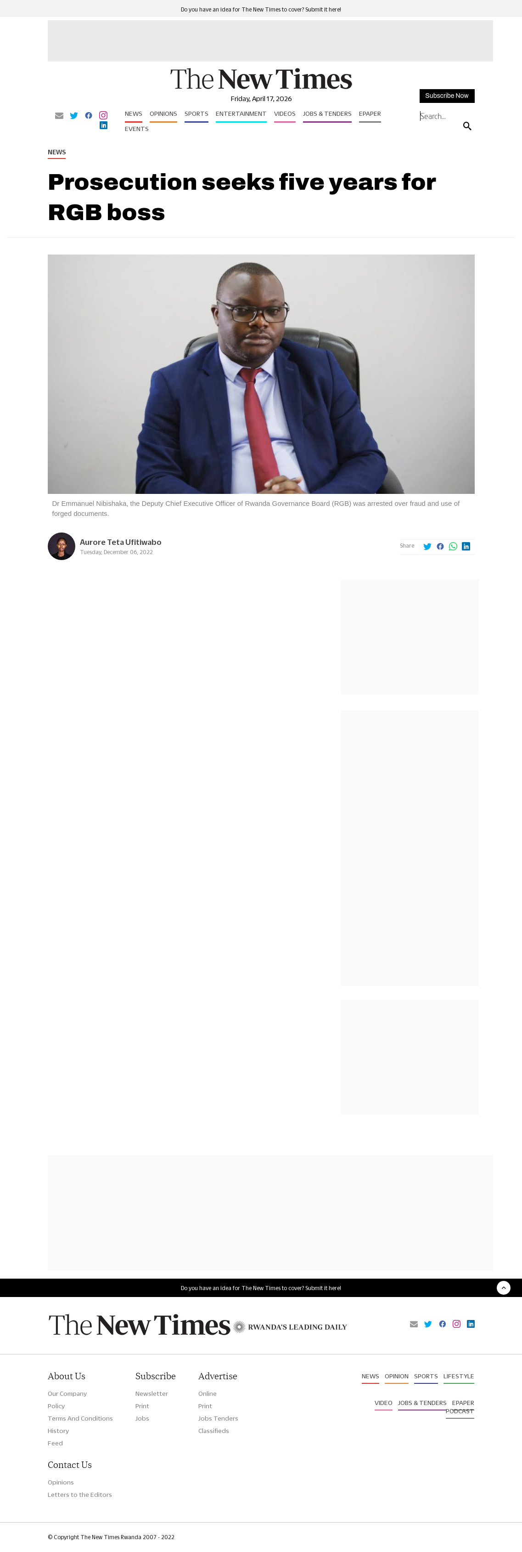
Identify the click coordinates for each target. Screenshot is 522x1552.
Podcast (460, 1411)
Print (142, 1406)
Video (384, 1402)
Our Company (67, 1393)
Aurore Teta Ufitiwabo (121, 542)
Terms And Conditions (80, 1418)
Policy (56, 1406)
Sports (196, 113)
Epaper (370, 113)
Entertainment (241, 113)
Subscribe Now (446, 95)
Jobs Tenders (218, 1418)
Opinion (397, 1376)
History (58, 1430)
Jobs (142, 1418)
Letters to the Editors (80, 1494)
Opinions (163, 113)
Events (137, 128)
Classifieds (213, 1430)
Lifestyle (458, 1376)
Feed (55, 1443)
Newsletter (151, 1393)
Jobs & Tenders (327, 113)
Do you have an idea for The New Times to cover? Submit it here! (261, 9)
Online (207, 1393)
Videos (285, 113)
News (133, 113)
